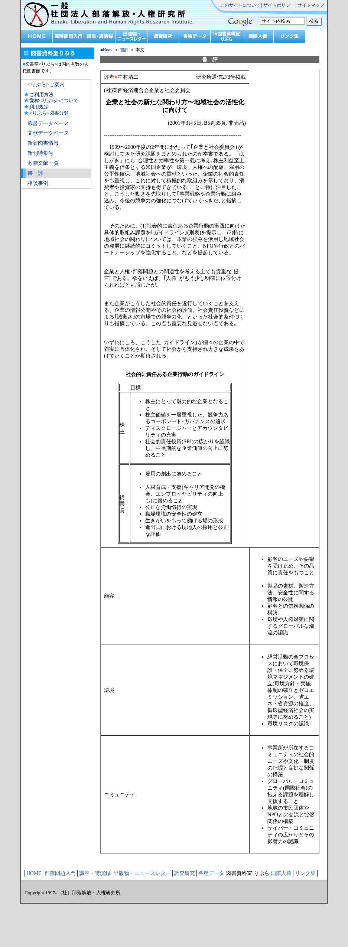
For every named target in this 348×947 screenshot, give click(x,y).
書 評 (35, 173)
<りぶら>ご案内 (46, 84)
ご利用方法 (41, 94)
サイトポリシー (279, 5)
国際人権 (281, 873)
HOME (33, 873)
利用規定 (39, 107)
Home (108, 50)
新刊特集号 (40, 153)
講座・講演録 (94, 873)
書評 (124, 50)
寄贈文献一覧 (43, 163)
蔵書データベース (48, 123)
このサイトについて (240, 5)
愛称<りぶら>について (53, 100)
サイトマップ (310, 5)
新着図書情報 (43, 143)
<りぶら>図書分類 (49, 113)
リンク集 (305, 873)
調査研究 (184, 873)
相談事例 (37, 183)
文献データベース (48, 133)
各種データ (211, 873)
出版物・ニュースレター (142, 873)
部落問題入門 (60, 873)
